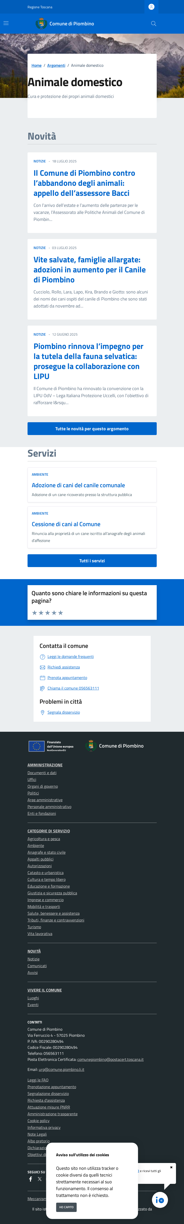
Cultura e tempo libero (47, 879)
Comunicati (37, 966)
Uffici (32, 779)
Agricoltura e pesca (44, 839)
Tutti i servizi (92, 560)
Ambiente (40, 474)
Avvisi (33, 972)
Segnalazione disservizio (48, 1093)
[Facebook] (31, 1180)
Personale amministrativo (49, 807)
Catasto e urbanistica (46, 873)
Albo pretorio (39, 1141)
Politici (33, 793)
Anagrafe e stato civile (47, 852)
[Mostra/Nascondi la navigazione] (6, 23)
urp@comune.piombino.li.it (61, 1069)
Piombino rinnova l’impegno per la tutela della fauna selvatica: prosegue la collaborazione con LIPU (88, 361)
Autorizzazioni (40, 866)
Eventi (33, 1005)
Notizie (34, 959)
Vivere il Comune (45, 990)
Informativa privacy (44, 1127)
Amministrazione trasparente (53, 1114)
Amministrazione (45, 765)
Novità (34, 951)
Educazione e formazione (49, 886)
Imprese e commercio (46, 900)
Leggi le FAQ (38, 1080)
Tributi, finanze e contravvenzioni (56, 920)
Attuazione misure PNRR (49, 1107)
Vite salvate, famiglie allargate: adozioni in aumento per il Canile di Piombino (90, 269)
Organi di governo (43, 786)
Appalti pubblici (41, 859)
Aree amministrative (45, 800)
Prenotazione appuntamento (52, 1087)
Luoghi (33, 998)
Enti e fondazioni (42, 813)
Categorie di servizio (49, 831)
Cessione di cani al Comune (66, 523)
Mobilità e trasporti (44, 906)
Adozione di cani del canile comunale (78, 484)
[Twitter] (40, 1180)
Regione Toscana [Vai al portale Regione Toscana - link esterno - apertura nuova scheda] (40, 7)
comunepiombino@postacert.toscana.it (110, 1059)
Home (37, 65)
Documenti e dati (42, 773)
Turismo (34, 927)
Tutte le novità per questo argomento (92, 428)
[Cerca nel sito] (154, 24)
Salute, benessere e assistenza (54, 913)
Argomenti (56, 65)
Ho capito (66, 1207)
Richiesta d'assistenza (46, 1100)
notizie (40, 161)
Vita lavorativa (40, 934)
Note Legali (37, 1134)
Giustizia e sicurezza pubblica (52, 893)
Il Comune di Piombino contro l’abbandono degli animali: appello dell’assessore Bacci (84, 183)
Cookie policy (39, 1121)
